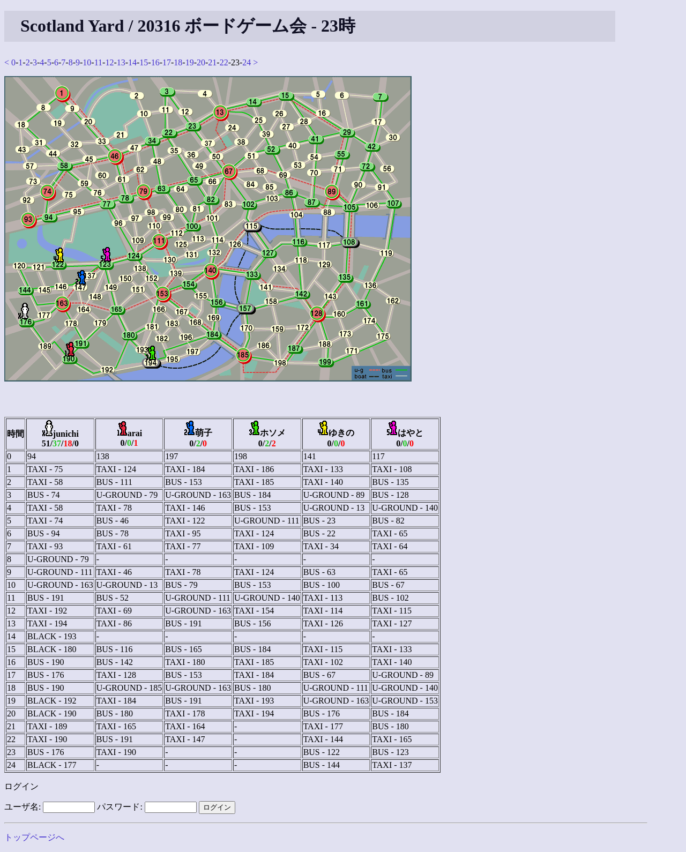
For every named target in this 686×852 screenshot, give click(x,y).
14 (132, 62)
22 (224, 62)
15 (143, 62)
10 (87, 62)
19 (189, 62)
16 (155, 62)
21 (212, 62)
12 (109, 62)
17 (166, 62)
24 (246, 62)
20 (201, 62)
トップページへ (34, 837)
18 (178, 62)
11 (98, 62)
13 (121, 62)
